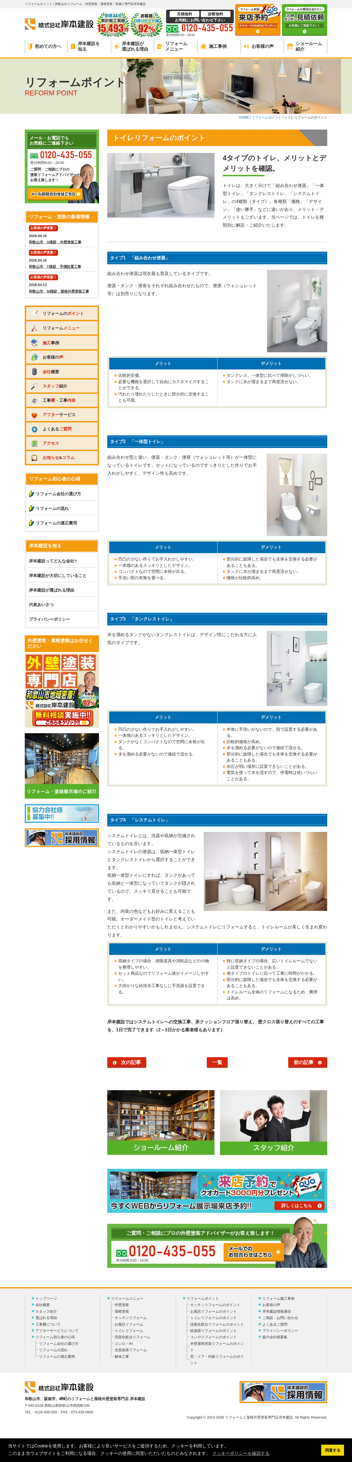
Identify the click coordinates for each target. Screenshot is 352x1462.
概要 (44, 371)
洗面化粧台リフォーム (132, 1337)
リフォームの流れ (52, 508)
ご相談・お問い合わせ (280, 1318)
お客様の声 (259, 46)
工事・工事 (53, 400)
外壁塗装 (122, 1305)
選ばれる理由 (46, 1318)
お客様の (46, 357)
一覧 (217, 1062)
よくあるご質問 (274, 1324)
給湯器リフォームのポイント (213, 1331)
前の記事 (304, 1062)
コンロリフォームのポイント (213, 1337)
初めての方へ (44, 46)
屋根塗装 (122, 1311)
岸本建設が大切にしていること (58, 575)
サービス (53, 414)
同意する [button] (332, 1450)
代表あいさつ (41, 604)
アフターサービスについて (56, 1331)
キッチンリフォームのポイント (215, 1305)
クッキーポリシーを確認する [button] (241, 1453)
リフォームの (57, 313)
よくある (51, 429)
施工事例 (214, 46)
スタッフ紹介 (46, 1311)
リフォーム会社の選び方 (58, 493)
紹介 (48, 386)
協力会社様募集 (274, 1337)
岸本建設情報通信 (276, 1311)
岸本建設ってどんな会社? (53, 561)
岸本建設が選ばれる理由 (131, 46)
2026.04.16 (62, 235)
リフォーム (55, 328)
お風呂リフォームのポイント (213, 1311)
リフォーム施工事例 (278, 1298)
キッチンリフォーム (131, 1318)
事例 (44, 343)
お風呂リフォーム (129, 1324)
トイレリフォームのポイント (213, 1318)
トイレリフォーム (129, 1331)
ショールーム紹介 (304, 46)
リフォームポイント (203, 1298)
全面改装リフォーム (131, 1350)
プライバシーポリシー (49, 619)
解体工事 (122, 1356)
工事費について (48, 1324)
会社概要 (42, 1305)
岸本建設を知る (85, 46)
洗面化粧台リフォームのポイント (217, 1324)
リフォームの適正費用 (56, 523)
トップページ (46, 1298)
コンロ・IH (124, 1344)
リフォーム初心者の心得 (55, 1337)
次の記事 (131, 1062)
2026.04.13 (62, 284)
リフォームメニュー (172, 46)
